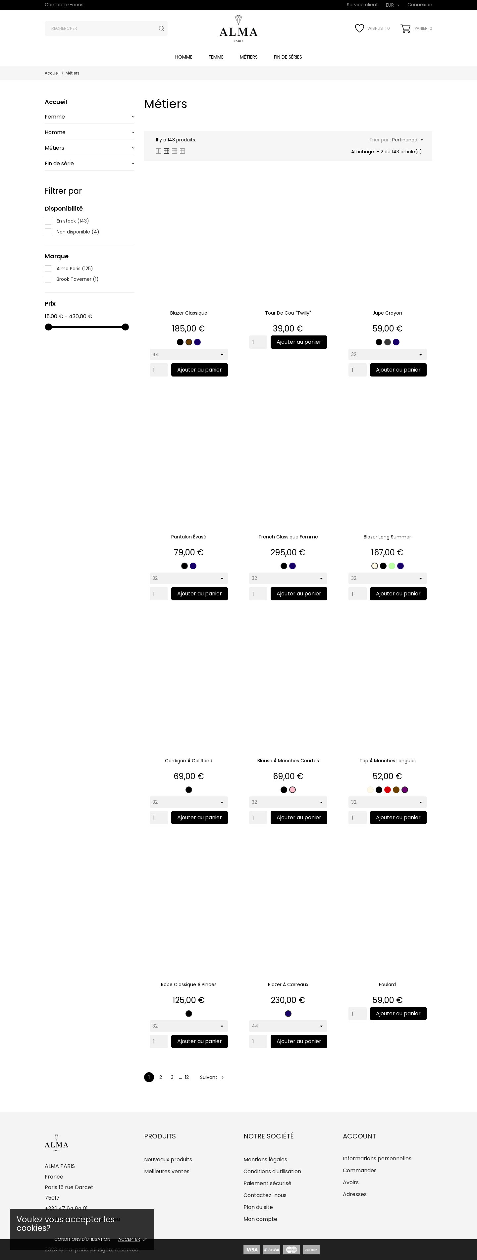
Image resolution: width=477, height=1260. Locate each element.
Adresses (355, 1194)
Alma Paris (75, 269)
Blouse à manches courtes (288, 760)
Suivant (211, 1077)
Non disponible (78, 232)
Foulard (387, 984)
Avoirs (351, 1182)
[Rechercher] (106, 28)
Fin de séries (288, 57)
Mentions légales (265, 1159)
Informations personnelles (377, 1158)
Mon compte (260, 1219)
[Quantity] (159, 370)
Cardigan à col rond (188, 760)
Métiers (249, 57)
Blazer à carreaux (288, 984)
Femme (216, 57)
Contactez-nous (64, 4)
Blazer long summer (387, 536)
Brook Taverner (78, 279)
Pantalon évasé (188, 536)
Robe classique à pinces (189, 984)
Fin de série (59, 163)
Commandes (360, 1170)
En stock (73, 221)
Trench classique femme (288, 536)
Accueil (56, 102)
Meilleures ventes (166, 1171)
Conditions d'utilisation (82, 1239)
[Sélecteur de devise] (392, 5)
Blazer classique (188, 313)
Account (359, 1136)
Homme (183, 57)
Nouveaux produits (168, 1159)
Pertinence (407, 139)
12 (187, 1077)
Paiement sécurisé (267, 1183)
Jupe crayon (387, 313)
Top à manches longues (387, 760)
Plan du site (258, 1207)
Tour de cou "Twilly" (288, 313)
